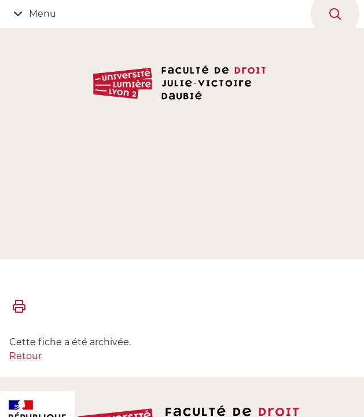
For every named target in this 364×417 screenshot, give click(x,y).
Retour (25, 355)
